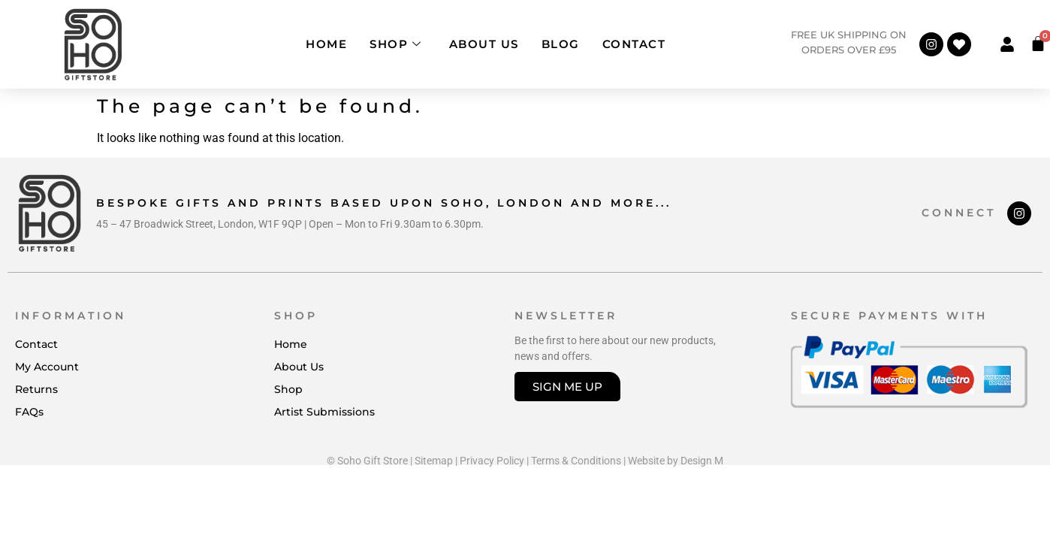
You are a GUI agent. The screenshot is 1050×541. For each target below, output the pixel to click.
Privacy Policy (492, 461)
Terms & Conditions (576, 461)
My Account (47, 366)
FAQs (29, 412)
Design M (701, 461)
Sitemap (434, 461)
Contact (634, 44)
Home (326, 44)
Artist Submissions (324, 412)
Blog (561, 44)
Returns (36, 389)
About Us (484, 44)
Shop (396, 44)
